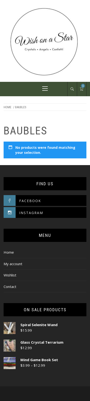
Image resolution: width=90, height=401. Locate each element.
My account (13, 263)
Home (7, 107)
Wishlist (10, 275)
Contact (10, 286)
